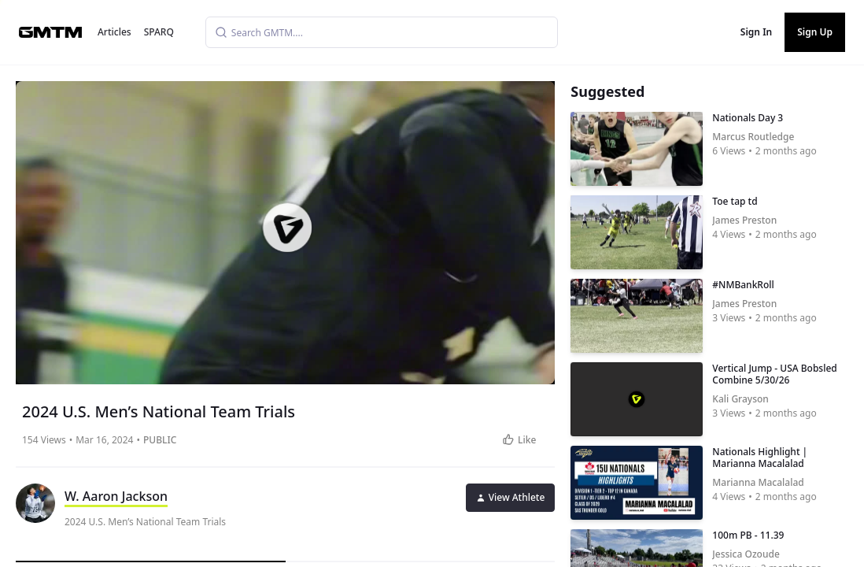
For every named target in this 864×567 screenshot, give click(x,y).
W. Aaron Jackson (116, 496)
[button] (287, 227)
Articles (114, 32)
